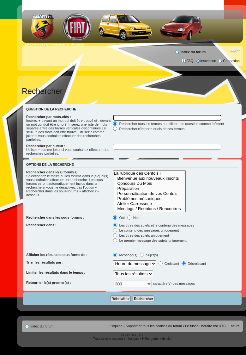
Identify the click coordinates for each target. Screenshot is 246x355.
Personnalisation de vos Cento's (149, 193)
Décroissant (194, 263)
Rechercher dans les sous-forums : (55, 217)
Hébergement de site (156, 338)
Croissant (169, 263)
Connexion (231, 61)
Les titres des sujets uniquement (141, 235)
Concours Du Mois (149, 183)
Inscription (208, 61)
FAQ (189, 61)
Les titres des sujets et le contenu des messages (153, 225)
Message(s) (125, 255)
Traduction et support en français (116, 338)
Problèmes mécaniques (149, 198)
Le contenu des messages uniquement (146, 230)
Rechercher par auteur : (45, 146)
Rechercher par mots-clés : (48, 117)
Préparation (149, 188)
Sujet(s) (149, 255)
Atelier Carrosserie (149, 203)
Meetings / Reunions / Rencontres (149, 208)
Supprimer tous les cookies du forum (154, 326)
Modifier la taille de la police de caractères (235, 50)
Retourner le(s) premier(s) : (48, 282)
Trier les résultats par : (44, 262)
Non (133, 218)
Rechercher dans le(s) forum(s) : (53, 172)
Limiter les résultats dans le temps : (55, 272)
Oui (118, 218)
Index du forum (193, 52)
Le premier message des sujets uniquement (149, 240)
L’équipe (116, 326)
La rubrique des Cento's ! (149, 173)
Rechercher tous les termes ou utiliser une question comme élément (168, 124)
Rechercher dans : (41, 225)
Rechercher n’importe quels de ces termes (148, 129)
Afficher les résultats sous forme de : (56, 255)
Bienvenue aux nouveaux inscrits (149, 178)
